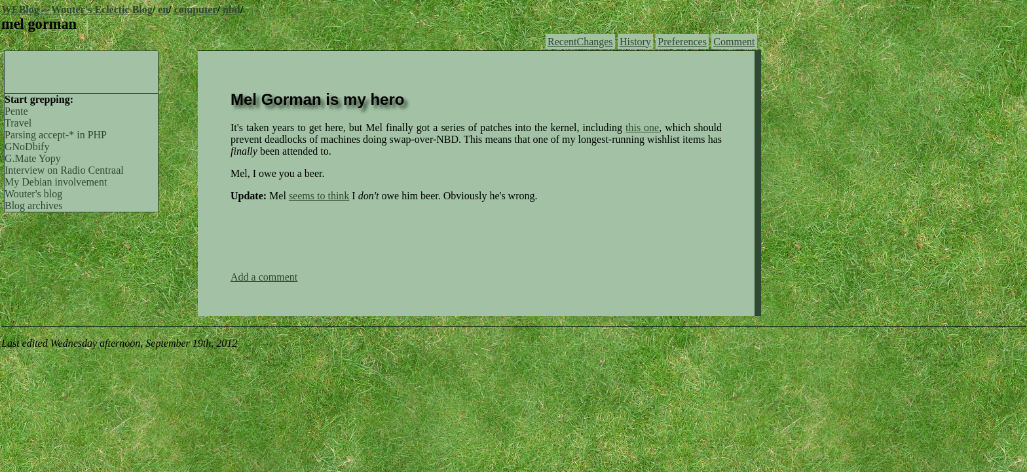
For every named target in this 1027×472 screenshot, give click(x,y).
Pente (16, 111)
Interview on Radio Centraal (64, 170)
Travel (18, 122)
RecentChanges (580, 41)
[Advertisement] (81, 70)
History (635, 41)
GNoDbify (27, 146)
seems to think (319, 195)
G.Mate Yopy (33, 158)
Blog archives (33, 205)
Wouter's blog (33, 193)
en (163, 9)
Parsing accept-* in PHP (56, 134)
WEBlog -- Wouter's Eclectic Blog (77, 9)
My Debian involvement (56, 181)
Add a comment (264, 277)
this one (642, 127)
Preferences (682, 41)
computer (195, 9)
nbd (231, 9)
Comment (734, 41)
